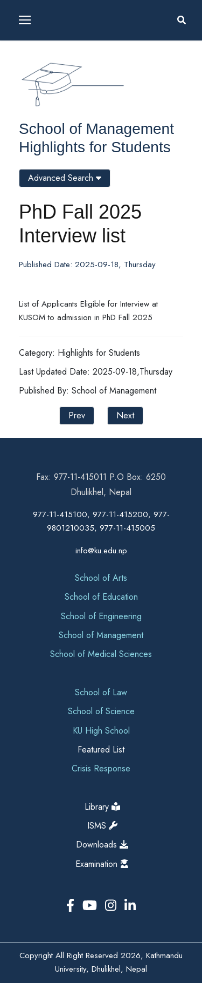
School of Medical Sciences (101, 654)
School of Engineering (101, 616)
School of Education (101, 597)
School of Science (101, 711)
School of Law (101, 692)
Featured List (101, 749)
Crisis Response (101, 768)
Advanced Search (64, 178)
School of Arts (101, 578)
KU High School (101, 730)
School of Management (96, 128)
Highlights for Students (95, 147)
